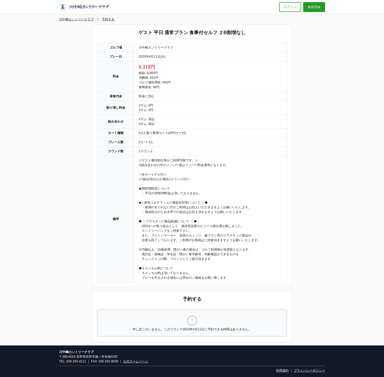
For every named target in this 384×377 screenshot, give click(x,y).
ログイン (290, 7)
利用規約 (282, 370)
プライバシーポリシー (309, 370)
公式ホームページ (135, 361)
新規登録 (314, 7)
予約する (108, 19)
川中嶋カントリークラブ (76, 19)
